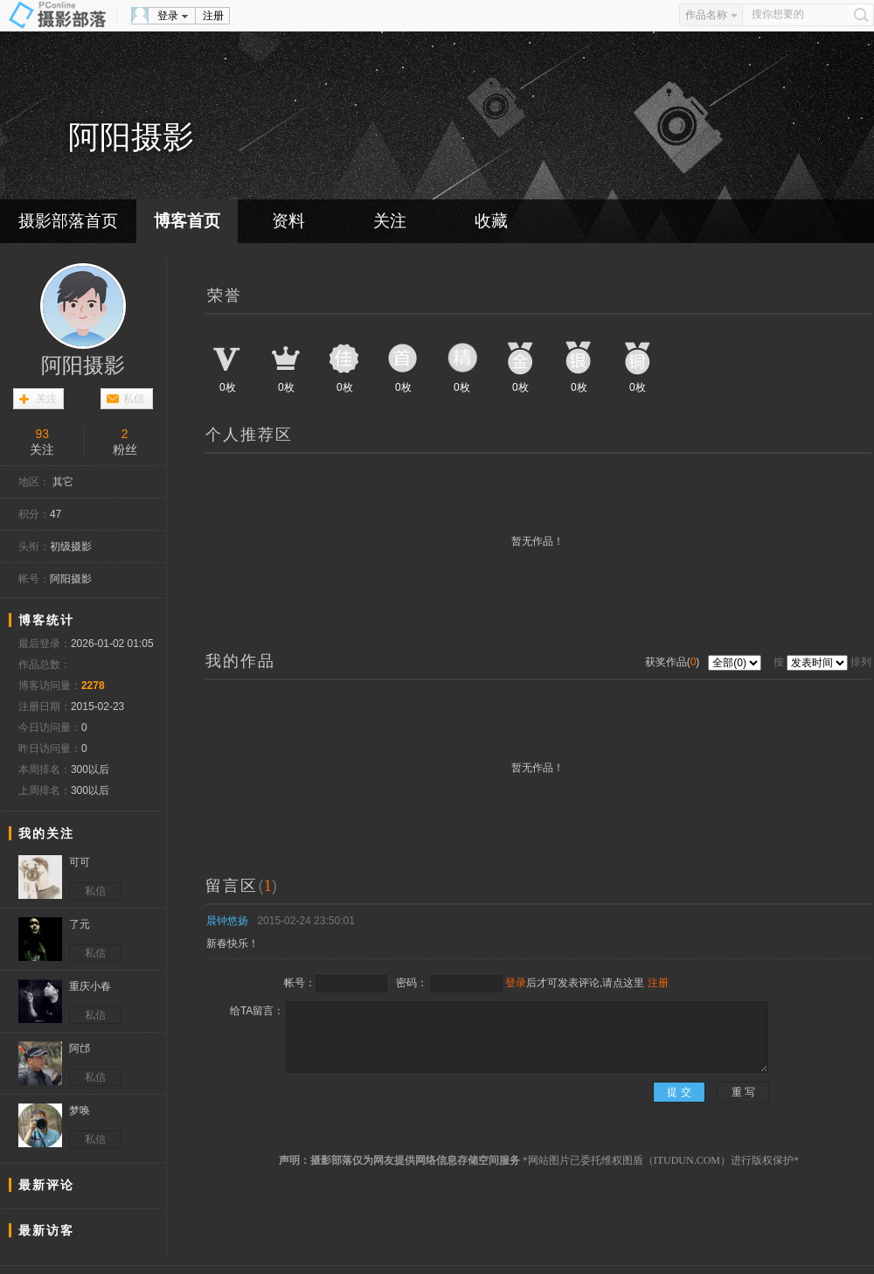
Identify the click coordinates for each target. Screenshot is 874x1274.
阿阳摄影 (83, 365)
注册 (213, 16)
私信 (133, 399)
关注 (389, 221)
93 (42, 434)
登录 (167, 16)
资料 (288, 221)
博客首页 (187, 221)
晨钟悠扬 (227, 921)
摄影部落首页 (68, 221)
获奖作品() (674, 662)
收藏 (491, 221)
